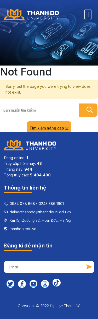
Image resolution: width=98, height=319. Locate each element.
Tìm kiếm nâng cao (49, 128)
